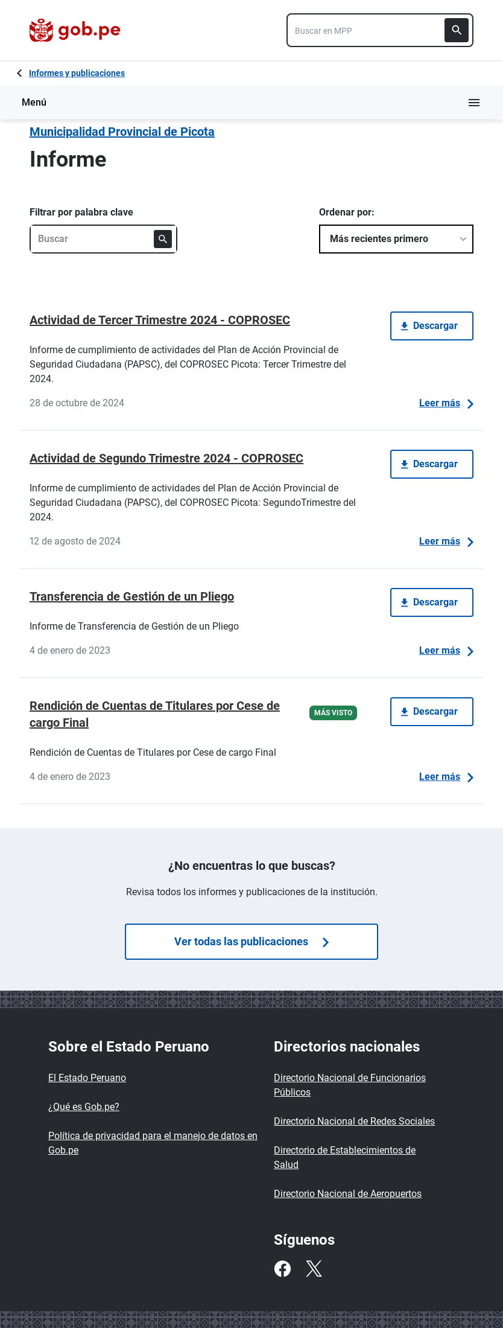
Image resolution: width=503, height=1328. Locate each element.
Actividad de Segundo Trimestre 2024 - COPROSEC (166, 458)
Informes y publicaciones (77, 73)
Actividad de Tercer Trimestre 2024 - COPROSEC (160, 320)
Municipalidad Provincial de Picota (122, 131)
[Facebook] (282, 1268)
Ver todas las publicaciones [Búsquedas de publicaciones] (251, 941)
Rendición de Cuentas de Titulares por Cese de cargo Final (155, 714)
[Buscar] (456, 30)
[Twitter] (313, 1268)
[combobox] (379, 30)
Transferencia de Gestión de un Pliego (132, 596)
